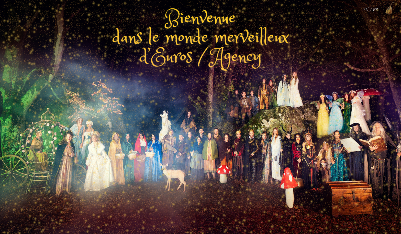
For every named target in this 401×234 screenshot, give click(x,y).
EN (366, 9)
